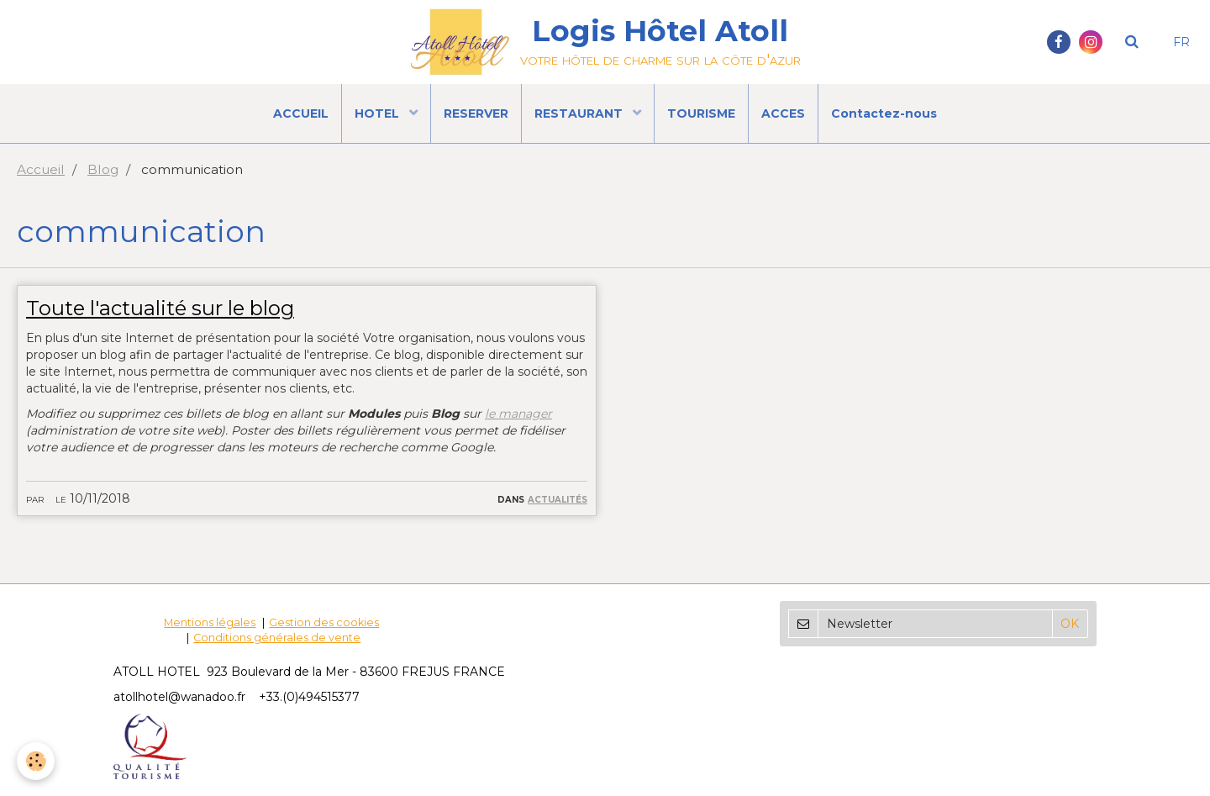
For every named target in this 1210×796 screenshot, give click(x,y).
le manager (518, 413)
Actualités (557, 498)
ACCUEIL (301, 113)
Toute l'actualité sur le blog (160, 308)
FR (1181, 42)
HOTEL (378, 113)
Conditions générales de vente (276, 637)
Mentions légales (209, 622)
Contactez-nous (884, 113)
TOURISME (701, 113)
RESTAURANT (580, 113)
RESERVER (476, 113)
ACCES (783, 113)
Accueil (41, 169)
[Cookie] (36, 761)
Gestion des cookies (324, 622)
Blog (102, 169)
